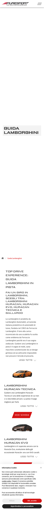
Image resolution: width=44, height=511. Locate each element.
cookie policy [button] (6, 481)
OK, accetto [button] (32, 501)
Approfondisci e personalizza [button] (22, 506)
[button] (38, 3)
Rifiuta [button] (12, 501)
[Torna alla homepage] (3, 258)
